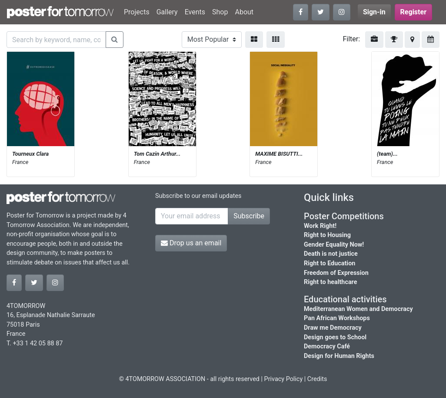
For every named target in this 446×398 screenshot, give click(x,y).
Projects (137, 12)
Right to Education (329, 263)
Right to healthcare (330, 282)
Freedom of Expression (336, 273)
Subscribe (248, 216)
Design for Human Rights (339, 356)
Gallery (167, 12)
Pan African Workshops (337, 318)
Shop (220, 12)
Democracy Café (327, 346)
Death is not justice (331, 254)
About (244, 12)
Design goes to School (335, 337)
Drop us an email (191, 243)
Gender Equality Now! (334, 244)
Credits (317, 379)
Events (195, 12)
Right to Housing (327, 235)
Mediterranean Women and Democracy (358, 309)
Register (413, 12)
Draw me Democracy (333, 327)
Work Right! (320, 226)
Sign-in (374, 12)
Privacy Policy (283, 379)
